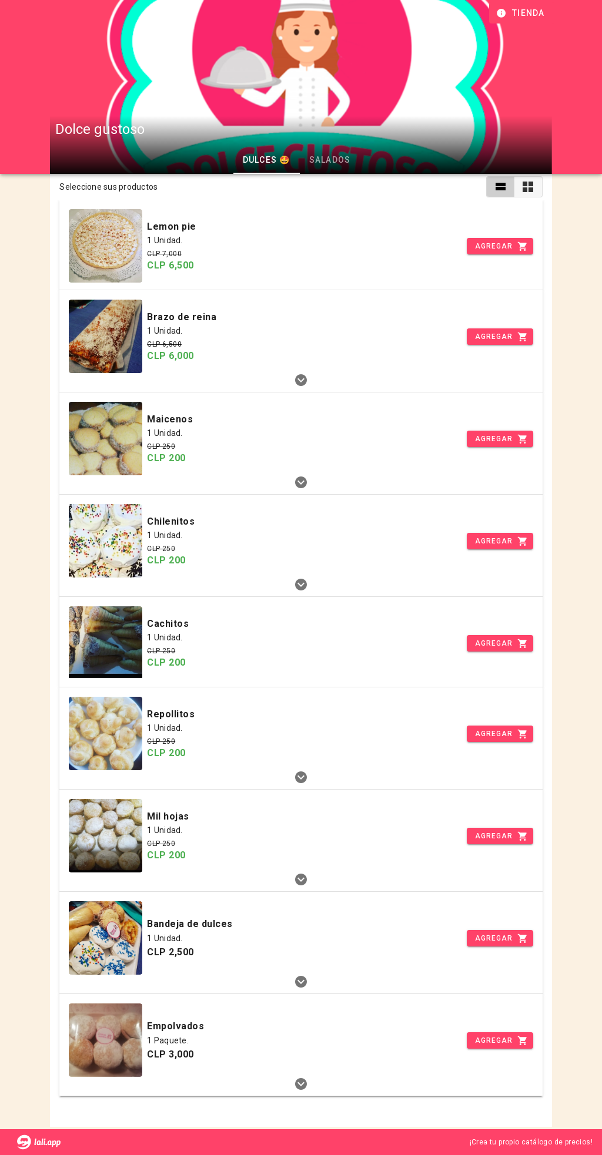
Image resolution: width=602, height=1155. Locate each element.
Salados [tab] (329, 159)
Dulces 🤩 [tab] (266, 159)
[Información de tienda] (521, 12)
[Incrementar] (500, 246)
